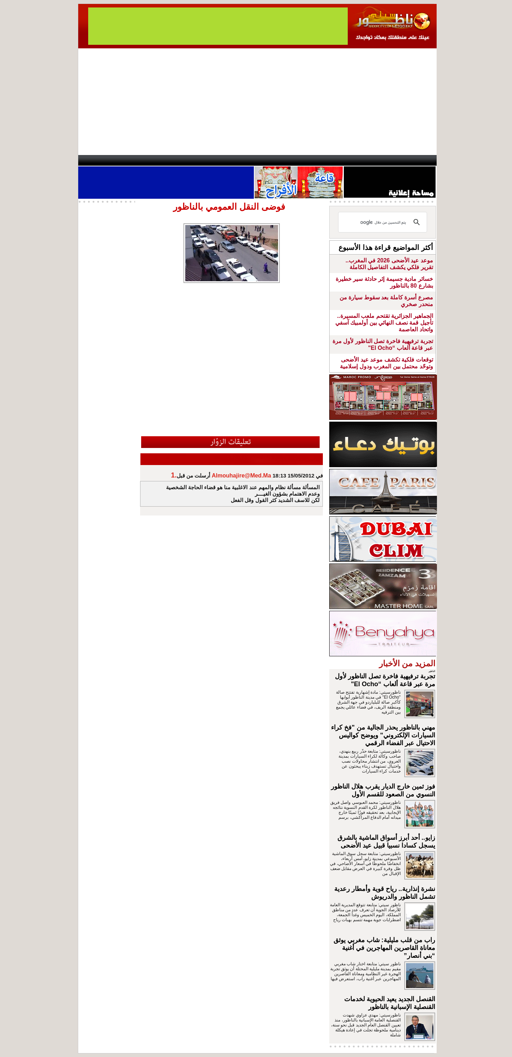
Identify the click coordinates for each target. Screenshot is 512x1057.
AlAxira (127, 160)
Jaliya (243, 160)
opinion (149, 160)
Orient (298, 160)
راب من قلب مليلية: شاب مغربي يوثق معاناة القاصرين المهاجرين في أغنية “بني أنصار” (384, 947)
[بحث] (384, 222)
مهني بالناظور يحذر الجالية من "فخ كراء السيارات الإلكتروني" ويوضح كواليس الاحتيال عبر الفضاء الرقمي (383, 735)
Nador (391, 160)
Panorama (177, 160)
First (421, 160)
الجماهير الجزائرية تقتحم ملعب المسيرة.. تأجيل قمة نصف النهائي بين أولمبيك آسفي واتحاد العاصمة (384, 322)
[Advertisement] (257, 101)
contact (99, 160)
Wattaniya (271, 160)
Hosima (328, 160)
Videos (213, 160)
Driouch (361, 160)
